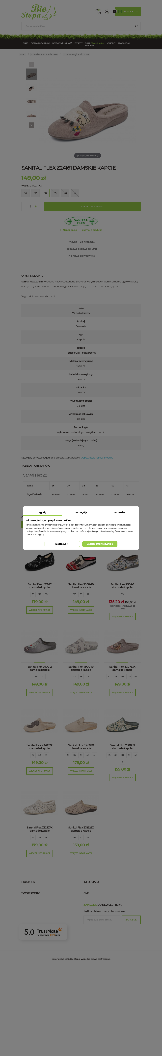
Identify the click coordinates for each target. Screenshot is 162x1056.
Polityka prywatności (100, 903)
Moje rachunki (33, 944)
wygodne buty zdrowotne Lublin (107, 974)
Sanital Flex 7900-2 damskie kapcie (40, 668)
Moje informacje (35, 954)
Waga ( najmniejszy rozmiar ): (81, 440)
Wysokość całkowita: (81, 413)
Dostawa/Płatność (62, 43)
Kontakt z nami (96, 893)
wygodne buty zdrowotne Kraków (108, 944)
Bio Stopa (27, 912)
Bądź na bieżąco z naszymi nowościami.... (105, 1000)
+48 (39, 901)
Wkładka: (81, 387)
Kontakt (111, 43)
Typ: (81, 334)
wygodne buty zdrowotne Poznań (108, 959)
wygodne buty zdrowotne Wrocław (109, 949)
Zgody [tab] (42, 512)
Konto (107, 11)
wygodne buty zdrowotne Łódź (106, 954)
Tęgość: (81, 347)
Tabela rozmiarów (40, 43)
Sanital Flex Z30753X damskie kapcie (122, 668)
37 (39, 594)
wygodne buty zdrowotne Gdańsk (108, 964)
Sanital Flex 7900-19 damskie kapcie (80, 668)
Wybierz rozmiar (31, 185)
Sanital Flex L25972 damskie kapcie (40, 586)
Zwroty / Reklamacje (99, 913)
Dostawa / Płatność (99, 918)
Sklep (94, 43)
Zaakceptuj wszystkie (100, 543)
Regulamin (93, 898)
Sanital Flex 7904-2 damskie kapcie (122, 586)
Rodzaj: (81, 321)
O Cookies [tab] (119, 512)
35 (68, 755)
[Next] (31, 125)
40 (43, 676)
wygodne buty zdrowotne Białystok (109, 984)
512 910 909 (98, 11)
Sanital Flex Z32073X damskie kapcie (40, 747)
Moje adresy (32, 949)
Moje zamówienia (35, 939)
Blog (90, 923)
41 (88, 594)
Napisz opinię (70, 230)
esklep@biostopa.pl (32, 905)
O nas (25, 43)
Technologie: (81, 427)
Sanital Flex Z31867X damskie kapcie (81, 747)
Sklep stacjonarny (98, 888)
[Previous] (31, 64)
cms (86, 932)
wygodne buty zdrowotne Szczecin (108, 969)
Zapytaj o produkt (92, 230)
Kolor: (81, 308)
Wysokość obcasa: (81, 400)
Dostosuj (62, 543)
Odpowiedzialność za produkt (97, 457)
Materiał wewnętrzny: (81, 374)
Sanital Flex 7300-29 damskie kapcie (81, 586)
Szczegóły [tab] (81, 512)
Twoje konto (30, 932)
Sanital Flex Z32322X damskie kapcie (81, 829)
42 (135, 676)
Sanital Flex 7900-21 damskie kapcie (122, 747)
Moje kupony (32, 959)
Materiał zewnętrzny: (81, 361)
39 (122, 594)
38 (46, 594)
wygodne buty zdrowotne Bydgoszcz (110, 979)
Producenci (124, 43)
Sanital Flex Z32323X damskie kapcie (39, 829)
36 (33, 594)
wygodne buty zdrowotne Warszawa (110, 939)
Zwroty (78, 43)
